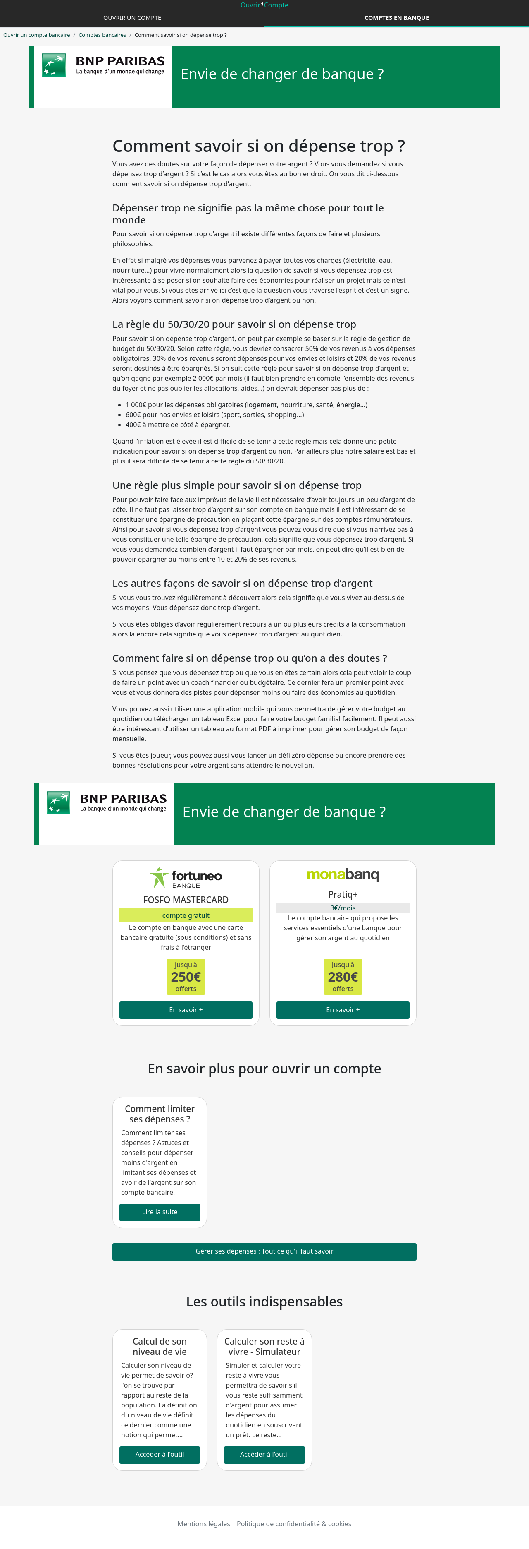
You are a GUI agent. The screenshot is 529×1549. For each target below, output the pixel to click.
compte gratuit (186, 915)
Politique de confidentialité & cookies (294, 1523)
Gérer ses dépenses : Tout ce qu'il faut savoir (264, 1251)
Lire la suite (160, 1211)
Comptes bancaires (102, 34)
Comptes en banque (397, 18)
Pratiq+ (342, 894)
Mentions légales (204, 1523)
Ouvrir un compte (132, 18)
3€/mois (343, 908)
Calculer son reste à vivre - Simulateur (264, 1346)
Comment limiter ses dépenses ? (160, 1114)
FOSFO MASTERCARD (186, 899)
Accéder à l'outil (160, 1454)
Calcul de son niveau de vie (160, 1346)
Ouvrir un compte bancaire (36, 34)
